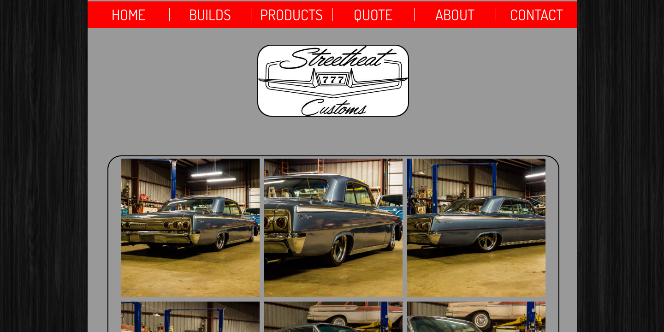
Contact (536, 14)
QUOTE (373, 14)
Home (128, 14)
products (291, 14)
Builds (210, 14)
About (454, 14)
